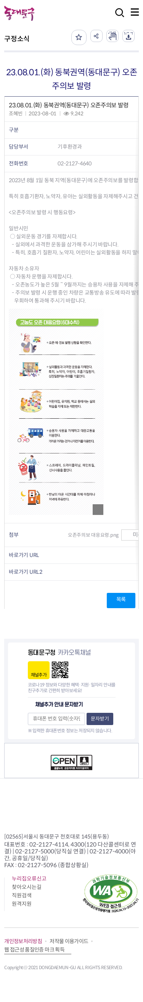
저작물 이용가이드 (69, 941)
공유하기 (96, 36)
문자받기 (100, 718)
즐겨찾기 (79, 37)
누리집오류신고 (29, 878)
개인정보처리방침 (23, 941)
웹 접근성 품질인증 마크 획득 (34, 949)
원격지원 (22, 903)
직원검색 (22, 895)
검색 (117, 18)
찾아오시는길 (27, 887)
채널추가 (39, 675)
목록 (121, 599)
